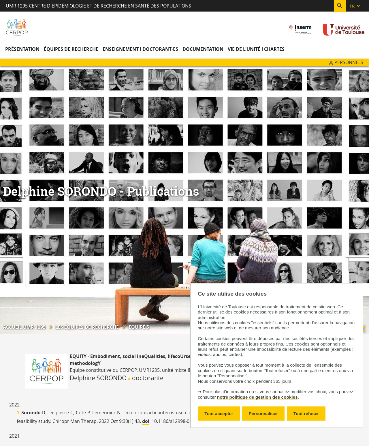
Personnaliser (263, 413)
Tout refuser (306, 413)
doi (145, 421)
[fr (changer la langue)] (355, 6)
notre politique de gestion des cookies (257, 397)
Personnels (348, 62)
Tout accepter (218, 413)
